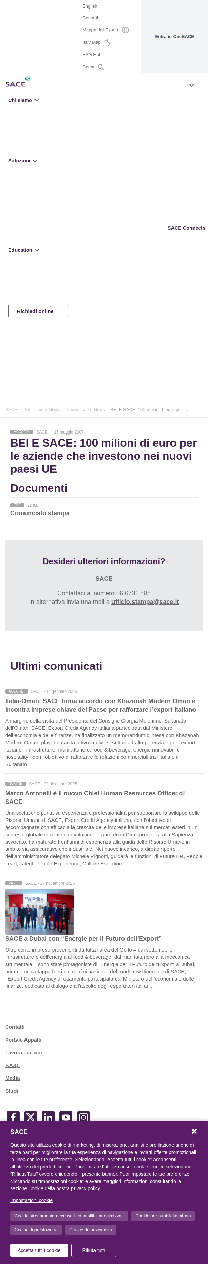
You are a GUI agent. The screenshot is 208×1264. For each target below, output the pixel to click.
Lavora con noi (23, 1052)
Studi (11, 1091)
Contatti (15, 1027)
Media (12, 1078)
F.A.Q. (12, 1065)
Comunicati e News (85, 409)
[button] (37, 100)
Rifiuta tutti (93, 1250)
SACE (11, 409)
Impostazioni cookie (31, 1200)
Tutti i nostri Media (42, 409)
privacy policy (85, 1188)
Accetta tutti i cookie (39, 1250)
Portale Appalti (23, 1040)
